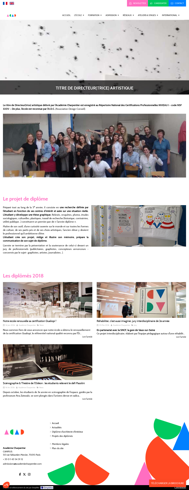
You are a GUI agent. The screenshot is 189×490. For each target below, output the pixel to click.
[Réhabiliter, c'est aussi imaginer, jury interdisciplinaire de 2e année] (141, 300)
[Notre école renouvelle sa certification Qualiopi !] (47, 300)
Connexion (180, 487)
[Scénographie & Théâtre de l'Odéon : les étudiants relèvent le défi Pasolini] (47, 362)
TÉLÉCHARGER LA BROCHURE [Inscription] (167, 483)
